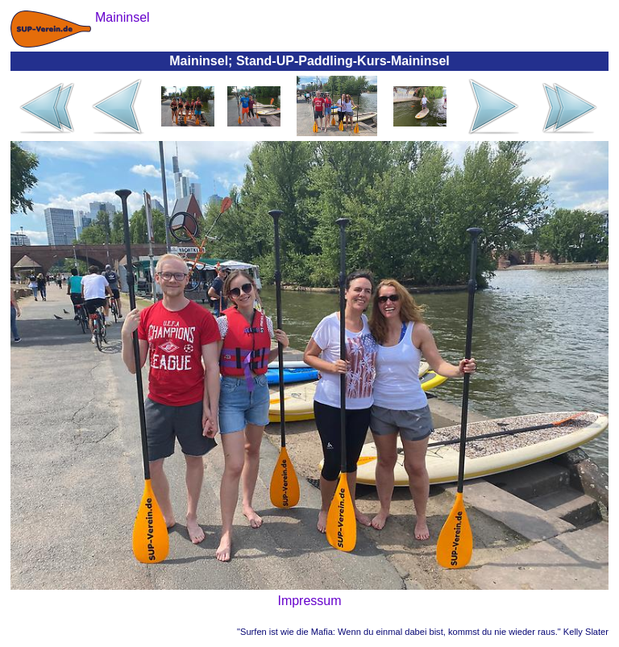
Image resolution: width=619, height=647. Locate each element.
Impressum (309, 601)
